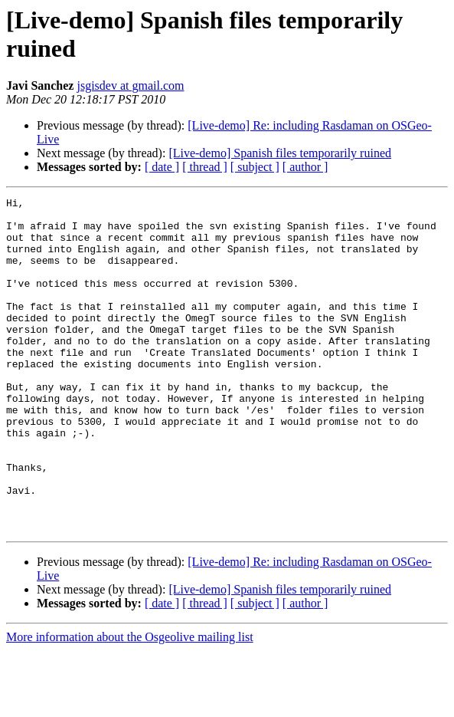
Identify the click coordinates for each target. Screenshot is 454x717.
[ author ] (305, 166)
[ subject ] (254, 166)
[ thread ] (204, 166)
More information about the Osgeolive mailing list (129, 703)
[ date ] (162, 166)
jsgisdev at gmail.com (130, 85)
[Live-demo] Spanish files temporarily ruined (279, 153)
